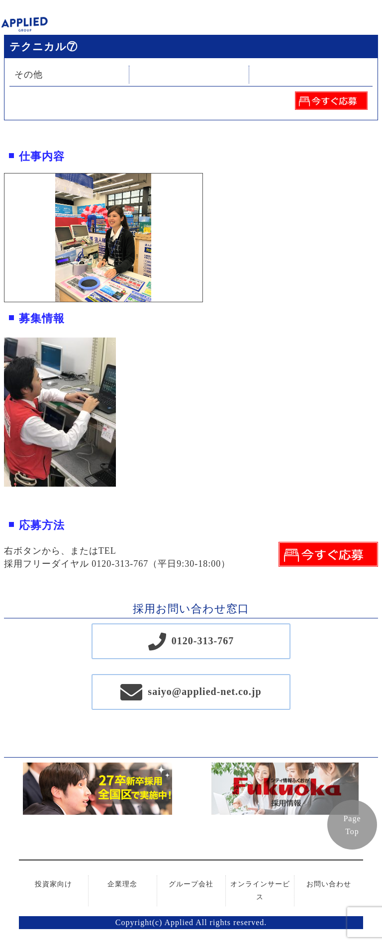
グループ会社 (191, 884)
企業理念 (122, 884)
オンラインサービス (260, 890)
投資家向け (53, 884)
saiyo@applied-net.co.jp (204, 691)
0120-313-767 (203, 640)
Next (210, 238)
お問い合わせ (328, 884)
